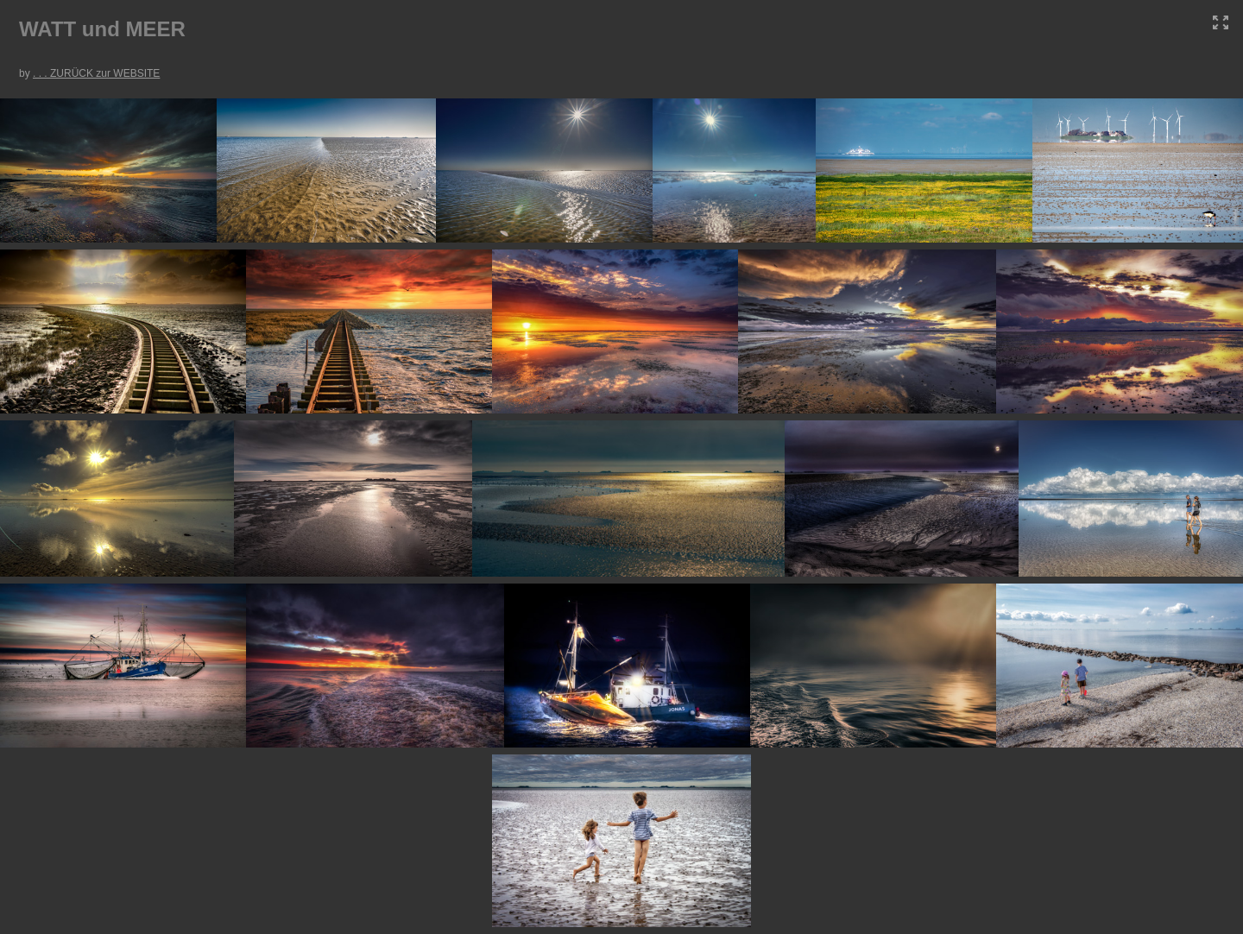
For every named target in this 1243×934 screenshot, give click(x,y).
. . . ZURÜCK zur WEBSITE (96, 73)
